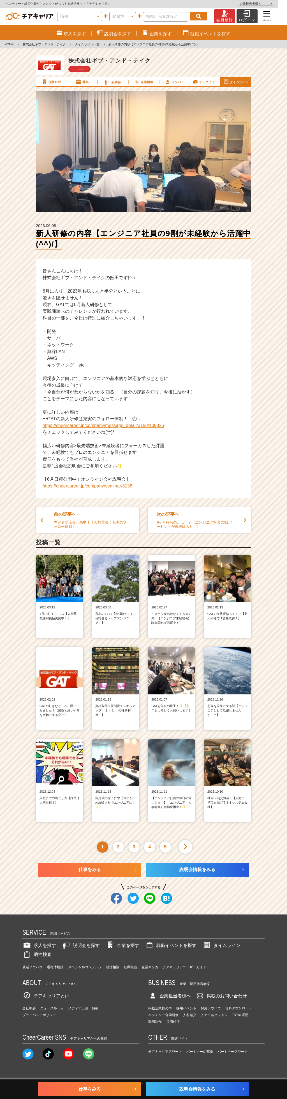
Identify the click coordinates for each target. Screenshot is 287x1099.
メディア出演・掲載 (83, 1008)
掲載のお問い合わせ (221, 995)
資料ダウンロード (238, 1008)
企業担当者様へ (264, 3)
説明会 (112, 81)
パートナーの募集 (199, 1052)
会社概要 (29, 1008)
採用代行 (173, 1022)
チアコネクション (214, 1015)
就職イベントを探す (170, 945)
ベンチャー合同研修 (163, 1015)
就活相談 (112, 967)
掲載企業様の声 (160, 1008)
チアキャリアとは (46, 995)
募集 (82, 81)
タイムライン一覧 (87, 44)
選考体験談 (55, 967)
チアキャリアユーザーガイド (184, 967)
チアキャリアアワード (165, 1052)
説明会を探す (81, 945)
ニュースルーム (52, 1008)
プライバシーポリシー (39, 1015)
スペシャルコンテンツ (85, 967)
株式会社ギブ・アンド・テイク (44, 44)
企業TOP (51, 81)
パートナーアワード (232, 1052)
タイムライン (236, 81)
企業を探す (122, 945)
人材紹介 (189, 1015)
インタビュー (205, 81)
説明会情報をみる (197, 869)
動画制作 (155, 1022)
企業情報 (143, 81)
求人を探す (39, 945)
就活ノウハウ (32, 967)
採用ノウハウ (211, 1008)
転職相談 (130, 967)
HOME (9, 44)
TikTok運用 (240, 1015)
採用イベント (186, 1008)
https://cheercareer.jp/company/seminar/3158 (87, 486)
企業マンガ (150, 967)
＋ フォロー (79, 69)
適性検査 (37, 954)
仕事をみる (89, 869)
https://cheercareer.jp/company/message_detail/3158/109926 (103, 425)
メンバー (174, 81)
